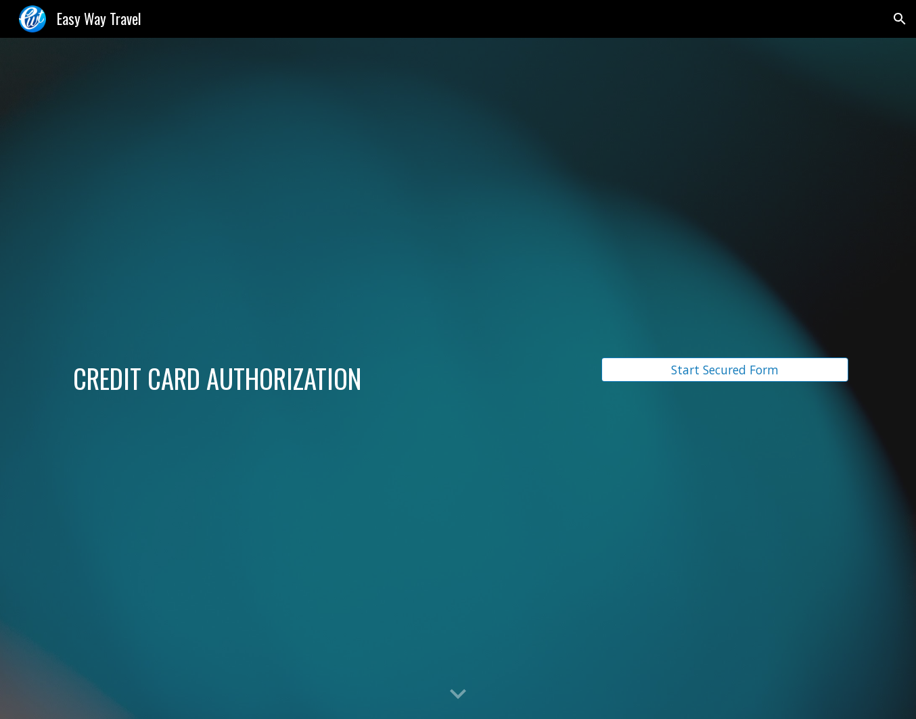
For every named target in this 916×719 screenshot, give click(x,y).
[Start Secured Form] (725, 370)
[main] (325, 378)
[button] (900, 19)
